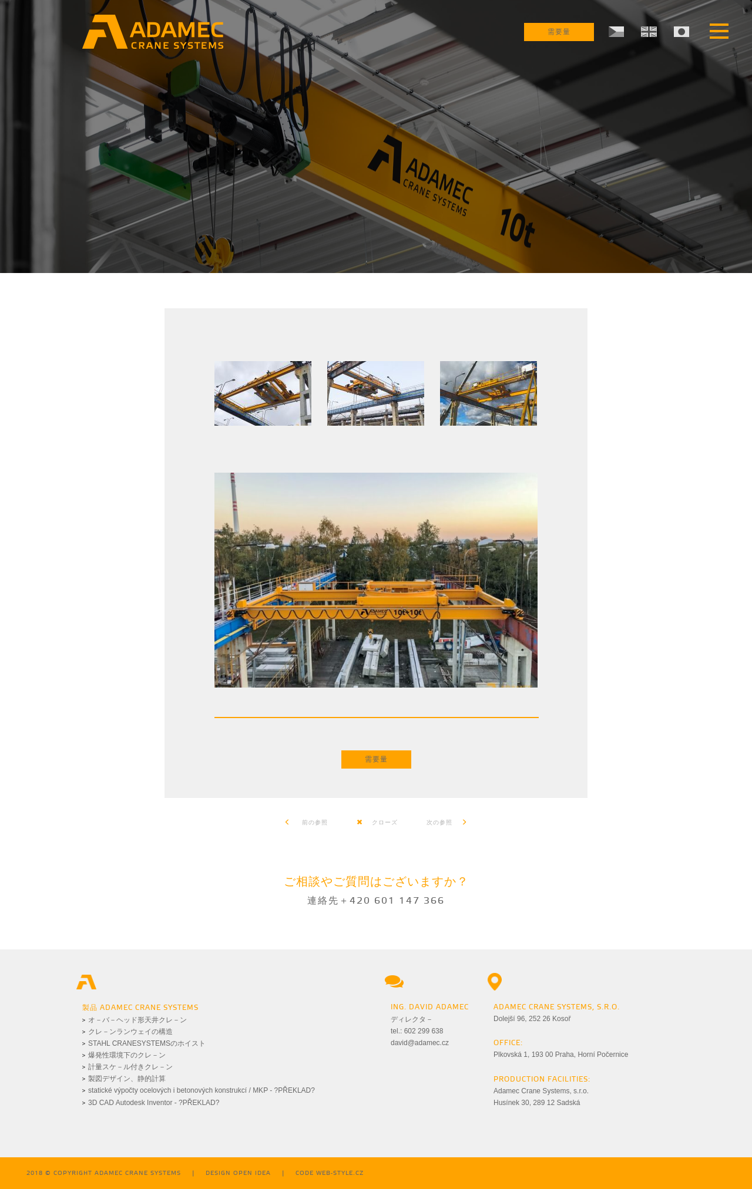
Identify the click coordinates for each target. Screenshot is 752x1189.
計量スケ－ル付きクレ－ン (130, 1067)
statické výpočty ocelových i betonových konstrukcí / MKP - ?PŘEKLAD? (201, 1090)
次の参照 (447, 822)
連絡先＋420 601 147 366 (376, 901)
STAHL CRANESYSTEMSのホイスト (147, 1043)
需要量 (559, 32)
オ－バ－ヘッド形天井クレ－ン (137, 1020)
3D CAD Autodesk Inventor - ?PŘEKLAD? (153, 1103)
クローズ (377, 822)
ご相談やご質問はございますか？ (376, 882)
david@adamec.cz (420, 1043)
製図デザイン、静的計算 (127, 1079)
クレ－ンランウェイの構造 (130, 1032)
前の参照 (306, 822)
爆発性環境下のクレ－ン (127, 1055)
